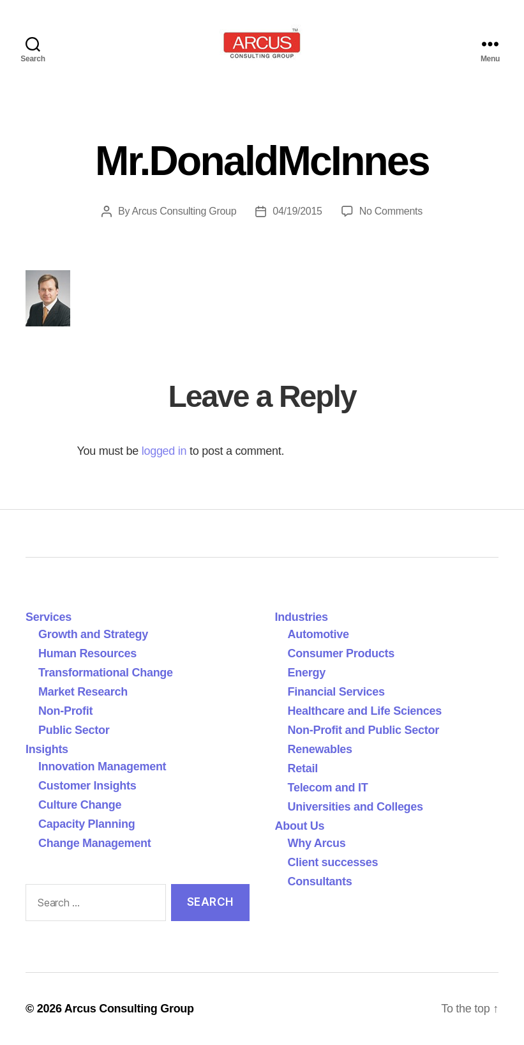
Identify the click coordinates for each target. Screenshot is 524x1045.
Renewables (320, 749)
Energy (307, 672)
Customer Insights (90, 785)
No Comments (391, 211)
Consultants (320, 881)
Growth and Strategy (93, 634)
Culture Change (79, 804)
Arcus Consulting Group (183, 211)
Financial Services (336, 691)
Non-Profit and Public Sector (363, 730)
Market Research (83, 691)
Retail (303, 768)
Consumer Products (341, 653)
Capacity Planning (86, 824)
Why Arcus (317, 843)
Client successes (333, 862)
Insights (47, 749)
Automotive (318, 634)
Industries (301, 617)
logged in (164, 451)
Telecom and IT (328, 787)
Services (48, 617)
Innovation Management (102, 766)
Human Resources (87, 653)
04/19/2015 (297, 211)
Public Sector (74, 730)
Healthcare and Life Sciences (365, 711)
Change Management (94, 843)
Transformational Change (105, 672)
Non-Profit (65, 711)
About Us (300, 826)
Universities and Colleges (355, 806)
